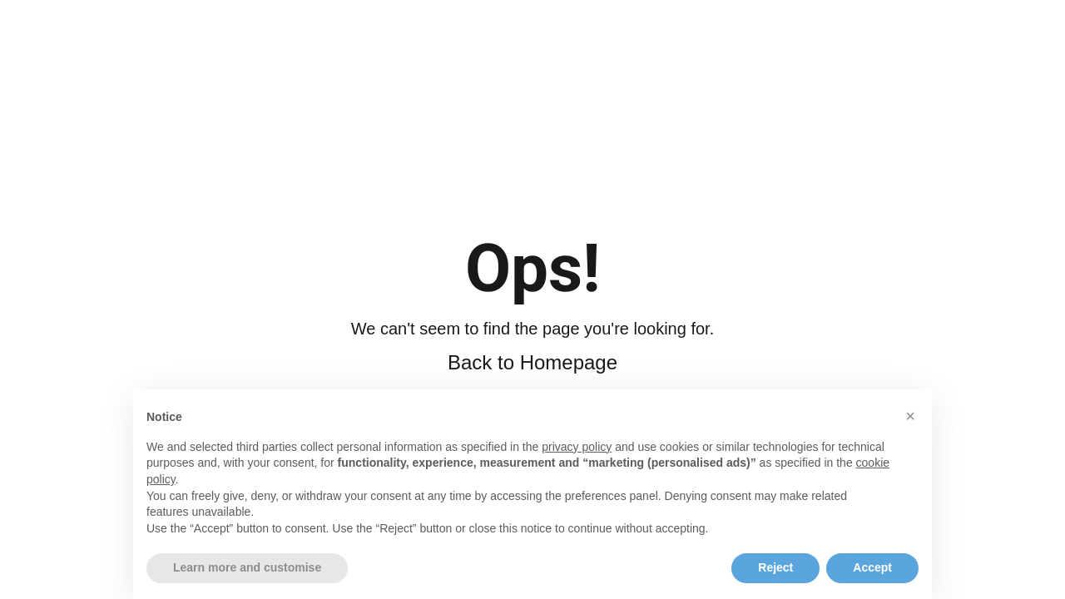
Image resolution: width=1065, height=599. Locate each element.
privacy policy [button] (577, 460)
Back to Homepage (532, 362)
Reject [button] (775, 580)
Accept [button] (872, 580)
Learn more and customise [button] (247, 580)
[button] (910, 429)
